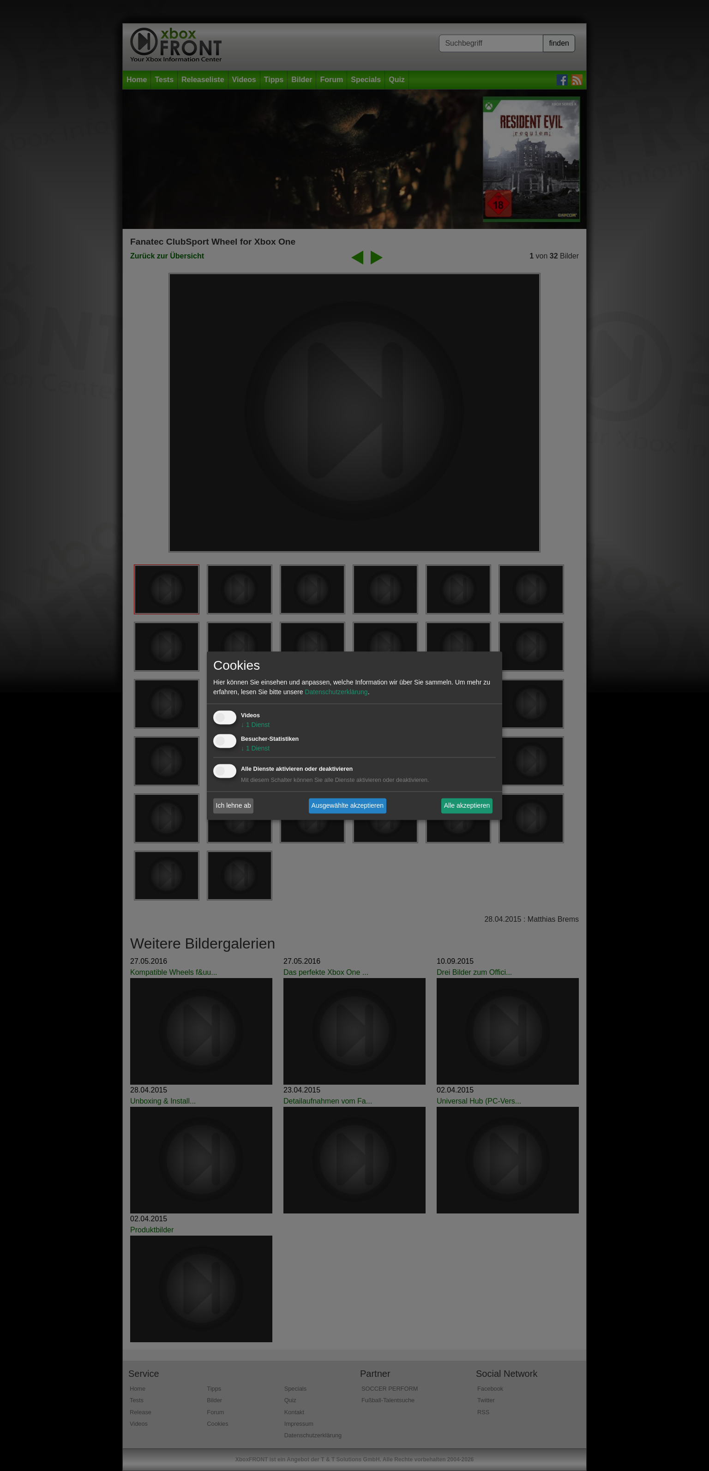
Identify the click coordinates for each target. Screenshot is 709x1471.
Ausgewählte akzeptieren (348, 805)
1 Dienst (255, 724)
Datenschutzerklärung (336, 692)
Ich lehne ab (233, 805)
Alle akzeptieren (467, 805)
